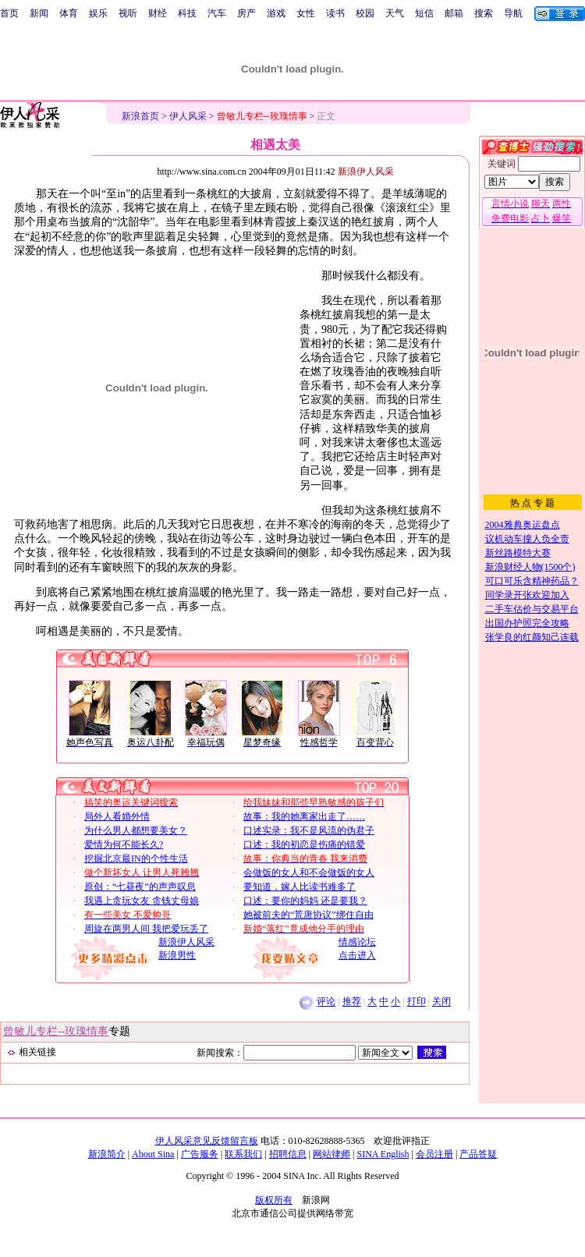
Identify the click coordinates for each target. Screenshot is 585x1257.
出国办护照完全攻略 (527, 623)
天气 (394, 13)
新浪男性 (177, 955)
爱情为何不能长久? (123, 844)
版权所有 (273, 1200)
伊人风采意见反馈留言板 (206, 1140)
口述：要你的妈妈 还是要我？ (305, 900)
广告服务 (199, 1154)
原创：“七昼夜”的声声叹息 (140, 886)
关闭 (441, 1002)
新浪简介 (107, 1154)
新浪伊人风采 (186, 942)
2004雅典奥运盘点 (522, 524)
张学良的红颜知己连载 (532, 637)
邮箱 (454, 13)
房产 (246, 13)
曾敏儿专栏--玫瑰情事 (55, 1031)
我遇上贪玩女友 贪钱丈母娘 (141, 900)
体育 (68, 13)
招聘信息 (288, 1154)
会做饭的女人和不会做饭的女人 (308, 872)
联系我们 (243, 1154)
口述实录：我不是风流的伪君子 (308, 830)
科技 (187, 13)
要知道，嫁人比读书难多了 (299, 886)
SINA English (382, 1154)
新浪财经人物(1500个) (530, 566)
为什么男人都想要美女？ (135, 830)
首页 (9, 13)
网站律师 (331, 1154)
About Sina (153, 1154)
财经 (157, 13)
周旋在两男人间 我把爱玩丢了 (146, 928)
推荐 (351, 1002)
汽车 (216, 13)
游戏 (276, 13)
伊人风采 (188, 116)
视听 (128, 13)
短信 (424, 13)
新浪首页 (140, 116)
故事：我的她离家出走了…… (304, 816)
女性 (305, 13)
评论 (326, 1002)
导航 (513, 13)
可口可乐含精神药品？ (532, 580)
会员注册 (434, 1154)
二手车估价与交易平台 (532, 609)
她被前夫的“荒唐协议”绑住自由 (308, 914)
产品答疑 (478, 1154)
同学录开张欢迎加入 (527, 595)
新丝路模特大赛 (518, 552)
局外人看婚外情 (117, 816)
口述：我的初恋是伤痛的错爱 (304, 844)
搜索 (483, 13)
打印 (416, 1002)
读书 (335, 13)
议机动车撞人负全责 (527, 538)
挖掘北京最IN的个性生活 (136, 858)
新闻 (39, 13)
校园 (365, 13)
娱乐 (98, 13)
